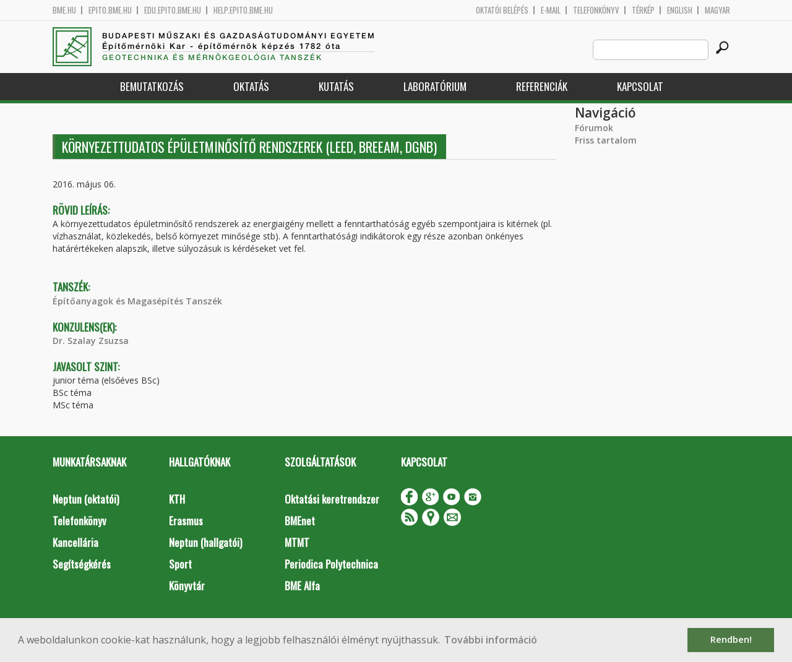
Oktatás (251, 86)
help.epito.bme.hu (243, 10)
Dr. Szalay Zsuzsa (91, 340)
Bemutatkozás (152, 86)
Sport (180, 564)
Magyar (717, 10)
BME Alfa (302, 585)
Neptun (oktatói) (86, 499)
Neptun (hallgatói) (205, 542)
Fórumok (594, 128)
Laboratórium (435, 86)
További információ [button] (490, 640)
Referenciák (541, 86)
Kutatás (336, 86)
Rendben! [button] (731, 639)
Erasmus (186, 520)
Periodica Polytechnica (331, 564)
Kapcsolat (640, 86)
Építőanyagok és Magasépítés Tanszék (137, 301)
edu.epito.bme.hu (172, 10)
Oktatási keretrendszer (332, 499)
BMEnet (300, 520)
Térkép (643, 10)
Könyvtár (187, 585)
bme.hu (64, 10)
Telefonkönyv (596, 10)
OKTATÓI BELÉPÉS (502, 10)
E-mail (551, 10)
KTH (177, 499)
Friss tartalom (606, 140)
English (679, 10)
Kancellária (75, 542)
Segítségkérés (82, 564)
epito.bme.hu (110, 10)
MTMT (297, 542)
